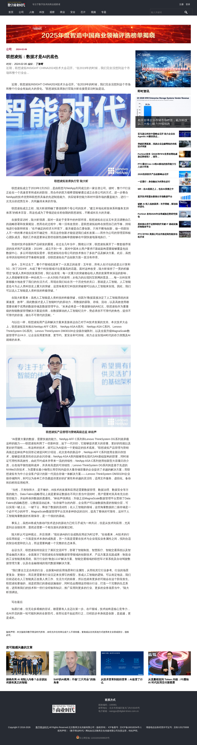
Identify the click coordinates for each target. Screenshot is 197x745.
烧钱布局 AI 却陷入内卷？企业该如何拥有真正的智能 (26, 681)
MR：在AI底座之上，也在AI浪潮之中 (156, 189)
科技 (41, 12)
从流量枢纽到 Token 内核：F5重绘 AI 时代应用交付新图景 (168, 681)
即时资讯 (143, 91)
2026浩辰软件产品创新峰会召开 (153, 174)
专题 (103, 12)
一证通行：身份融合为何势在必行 (154, 181)
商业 (62, 12)
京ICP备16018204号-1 (130, 727)
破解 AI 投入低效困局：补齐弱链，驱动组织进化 (158, 205)
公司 (21, 12)
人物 (31, 12)
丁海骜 (39, 64)
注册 (181, 4)
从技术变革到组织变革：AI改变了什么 (122, 681)
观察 (52, 12)
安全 (72, 12)
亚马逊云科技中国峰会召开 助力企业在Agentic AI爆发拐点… (156, 135)
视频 (93, 12)
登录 (188, 4)
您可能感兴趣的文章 (19, 647)
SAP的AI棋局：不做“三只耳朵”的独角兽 (74, 681)
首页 (10, 12)
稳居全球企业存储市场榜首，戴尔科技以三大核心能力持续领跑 (162, 122)
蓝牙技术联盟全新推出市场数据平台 (155, 196)
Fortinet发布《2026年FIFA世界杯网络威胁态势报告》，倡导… (157, 155)
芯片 (83, 12)
